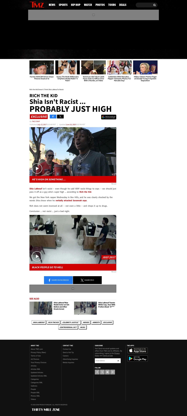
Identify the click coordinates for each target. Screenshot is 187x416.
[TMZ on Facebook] (31, 34)
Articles (33, 366)
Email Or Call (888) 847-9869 (57, 44)
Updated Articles (37, 372)
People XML (35, 393)
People (33, 389)
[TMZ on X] (35, 34)
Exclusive (107, 322)
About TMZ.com (37, 349)
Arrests (96, 322)
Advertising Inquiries (70, 359)
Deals (148, 54)
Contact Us (67, 349)
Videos (33, 399)
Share (58, 280)
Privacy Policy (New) (38, 352)
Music (82, 327)
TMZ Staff (36, 121)
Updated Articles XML (39, 376)
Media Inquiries (68, 362)
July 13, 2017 (42, 124)
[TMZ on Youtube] (39, 34)
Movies (86, 322)
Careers (66, 356)
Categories (35, 379)
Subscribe (118, 360)
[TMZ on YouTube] (107, 372)
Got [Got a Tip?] (37, 44)
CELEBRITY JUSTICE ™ (70, 322)
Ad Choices (35, 359)
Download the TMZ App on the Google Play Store (137, 359)
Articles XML (35, 369)
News (35, 54)
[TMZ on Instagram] (44, 34)
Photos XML (35, 396)
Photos (112, 54)
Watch (92, 54)
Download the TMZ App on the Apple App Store (137, 350)
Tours (130, 54)
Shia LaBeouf (39, 322)
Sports (53, 54)
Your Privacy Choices (38, 362)
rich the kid (53, 322)
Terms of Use (36, 356)
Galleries (34, 386)
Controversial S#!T (68, 327)
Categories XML (37, 383)
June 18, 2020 (71, 124)
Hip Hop (73, 54)
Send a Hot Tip (68, 352)
